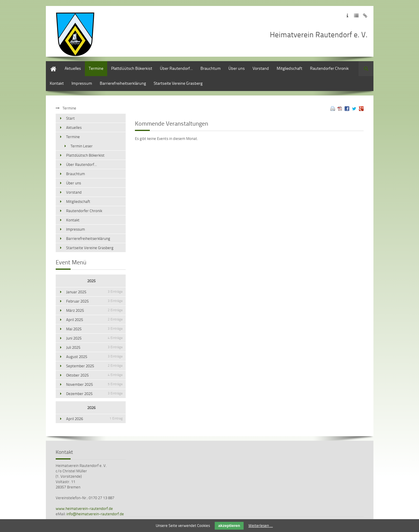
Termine (96, 68)
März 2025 (94, 310)
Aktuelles (73, 68)
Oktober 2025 (94, 375)
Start (50, 64)
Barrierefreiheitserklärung (123, 83)
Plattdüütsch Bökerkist (131, 68)
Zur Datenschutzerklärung (356, 15)
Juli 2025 (94, 347)
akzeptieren (229, 525)
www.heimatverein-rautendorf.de (84, 508)
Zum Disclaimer (365, 15)
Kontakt (57, 83)
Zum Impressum (347, 15)
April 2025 (94, 319)
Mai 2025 (94, 328)
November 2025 (94, 384)
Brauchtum (210, 68)
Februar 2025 (94, 301)
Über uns (236, 68)
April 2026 (94, 418)
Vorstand (261, 68)
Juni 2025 (94, 338)
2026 (91, 407)
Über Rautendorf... (176, 68)
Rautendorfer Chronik (329, 68)
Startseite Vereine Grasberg (178, 83)
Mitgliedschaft (289, 68)
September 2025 (94, 365)
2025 (91, 280)
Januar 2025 (94, 291)
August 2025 (94, 356)
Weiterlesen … (260, 525)
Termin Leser (82, 146)
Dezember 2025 (94, 393)
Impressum (81, 83)
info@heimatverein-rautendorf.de (95, 513)
